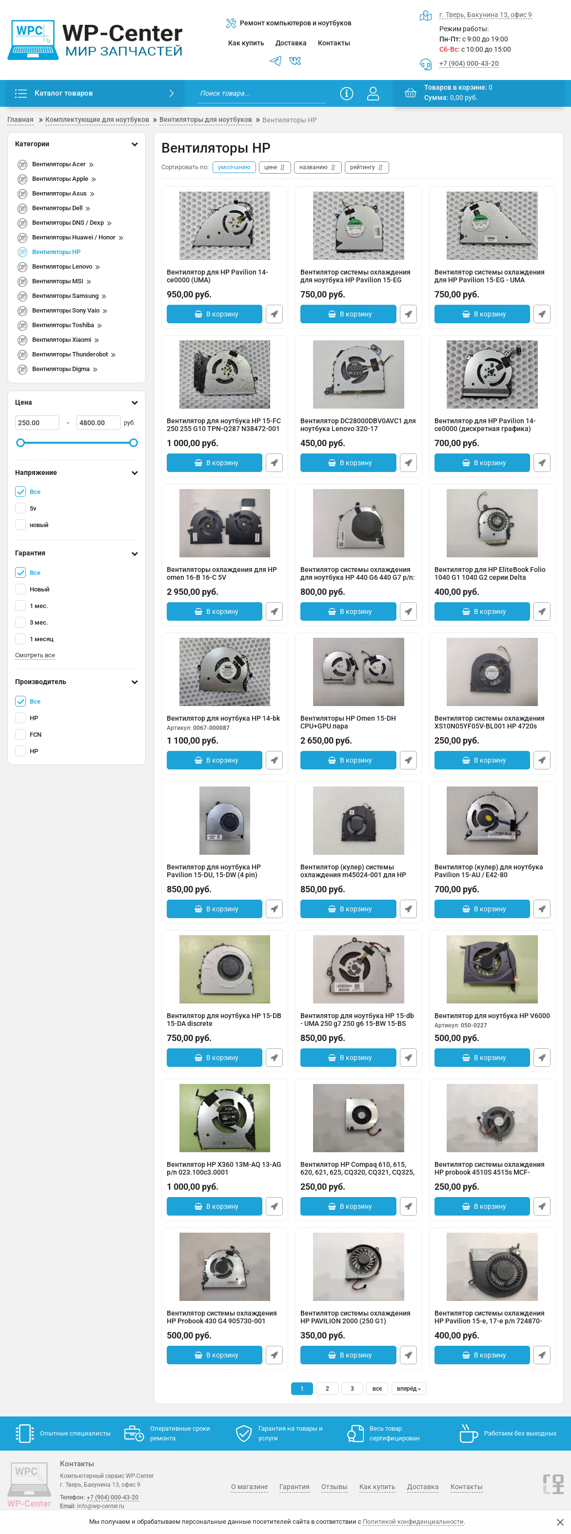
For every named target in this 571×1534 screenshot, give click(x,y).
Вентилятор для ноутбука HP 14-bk (225, 723)
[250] (37, 422)
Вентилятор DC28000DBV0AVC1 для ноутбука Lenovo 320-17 (358, 430)
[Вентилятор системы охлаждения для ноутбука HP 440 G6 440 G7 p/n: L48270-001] (358, 523)
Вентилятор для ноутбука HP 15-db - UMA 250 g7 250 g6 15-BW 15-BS (358, 1025)
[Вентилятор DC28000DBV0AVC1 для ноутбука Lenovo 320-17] (358, 374)
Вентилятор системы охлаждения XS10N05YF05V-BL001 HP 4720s (492, 727)
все (377, 1388)
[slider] (20, 442)
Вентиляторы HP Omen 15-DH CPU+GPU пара (358, 727)
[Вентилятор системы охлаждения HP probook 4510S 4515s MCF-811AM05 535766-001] (492, 1118)
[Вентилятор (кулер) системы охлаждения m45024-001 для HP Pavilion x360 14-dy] (358, 821)
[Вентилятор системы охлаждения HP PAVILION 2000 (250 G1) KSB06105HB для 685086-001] (358, 1267)
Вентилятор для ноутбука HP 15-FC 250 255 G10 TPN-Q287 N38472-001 (225, 430)
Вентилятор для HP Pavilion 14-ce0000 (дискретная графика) (492, 430)
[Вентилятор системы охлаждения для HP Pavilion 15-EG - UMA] (492, 226)
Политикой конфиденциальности (413, 1521)
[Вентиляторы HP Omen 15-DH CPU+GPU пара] (358, 672)
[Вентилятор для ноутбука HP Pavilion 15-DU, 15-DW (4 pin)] (225, 821)
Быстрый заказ (274, 314)
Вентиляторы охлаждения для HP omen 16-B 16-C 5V (225, 578)
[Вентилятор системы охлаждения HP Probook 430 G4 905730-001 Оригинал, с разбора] (225, 1267)
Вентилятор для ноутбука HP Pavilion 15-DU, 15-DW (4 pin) (225, 876)
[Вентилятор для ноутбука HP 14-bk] (225, 672)
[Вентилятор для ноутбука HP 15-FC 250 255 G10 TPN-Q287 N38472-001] (225, 374)
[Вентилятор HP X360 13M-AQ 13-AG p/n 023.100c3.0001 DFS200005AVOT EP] (225, 1118)
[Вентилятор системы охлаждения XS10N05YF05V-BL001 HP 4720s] (492, 672)
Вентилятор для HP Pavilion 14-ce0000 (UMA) (225, 281)
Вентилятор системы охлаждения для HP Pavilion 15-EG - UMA (492, 281)
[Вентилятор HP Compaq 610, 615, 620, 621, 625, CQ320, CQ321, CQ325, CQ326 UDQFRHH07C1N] (358, 1118)
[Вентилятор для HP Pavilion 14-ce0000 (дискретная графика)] (492, 374)
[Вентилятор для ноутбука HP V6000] (492, 969)
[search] (261, 93)
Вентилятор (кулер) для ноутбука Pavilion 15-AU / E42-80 (492, 876)
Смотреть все (35, 655)
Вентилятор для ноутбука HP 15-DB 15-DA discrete (225, 1025)
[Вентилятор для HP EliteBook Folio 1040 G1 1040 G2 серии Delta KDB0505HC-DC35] (492, 523)
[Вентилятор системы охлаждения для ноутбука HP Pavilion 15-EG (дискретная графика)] (358, 226)
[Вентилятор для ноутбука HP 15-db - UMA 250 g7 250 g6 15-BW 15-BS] (358, 969)
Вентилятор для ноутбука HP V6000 (492, 1020)
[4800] (99, 422)
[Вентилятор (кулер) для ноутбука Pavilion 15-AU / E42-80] (492, 821)
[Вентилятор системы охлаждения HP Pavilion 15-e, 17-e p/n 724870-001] (492, 1267)
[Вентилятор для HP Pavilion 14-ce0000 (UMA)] (225, 226)
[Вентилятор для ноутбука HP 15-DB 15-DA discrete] (225, 969)
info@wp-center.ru (100, 1506)
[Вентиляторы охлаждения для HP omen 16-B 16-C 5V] (225, 523)
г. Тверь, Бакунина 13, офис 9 (485, 15)
